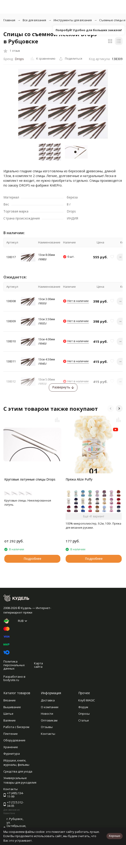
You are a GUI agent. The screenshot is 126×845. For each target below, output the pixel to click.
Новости (47, 714)
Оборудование (14, 740)
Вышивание (12, 707)
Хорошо (114, 836)
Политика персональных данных (14, 664)
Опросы (84, 714)
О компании (49, 707)
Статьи (83, 720)
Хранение (10, 747)
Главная (9, 20)
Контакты (48, 734)
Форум (83, 707)
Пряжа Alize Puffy (79, 479)
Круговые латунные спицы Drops (29, 479)
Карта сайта (38, 665)
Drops (19, 59)
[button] (110, 408)
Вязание (9, 700)
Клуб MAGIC (86, 700)
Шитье (8, 714)
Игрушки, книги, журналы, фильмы (16, 762)
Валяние (9, 720)
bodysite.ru (11, 680)
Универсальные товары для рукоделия (19, 780)
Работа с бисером (16, 727)
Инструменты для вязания (73, 20)
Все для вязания (34, 20)
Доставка (48, 700)
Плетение (10, 734)
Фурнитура (11, 754)
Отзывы (47, 727)
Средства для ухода (17, 771)
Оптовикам (49, 720)
